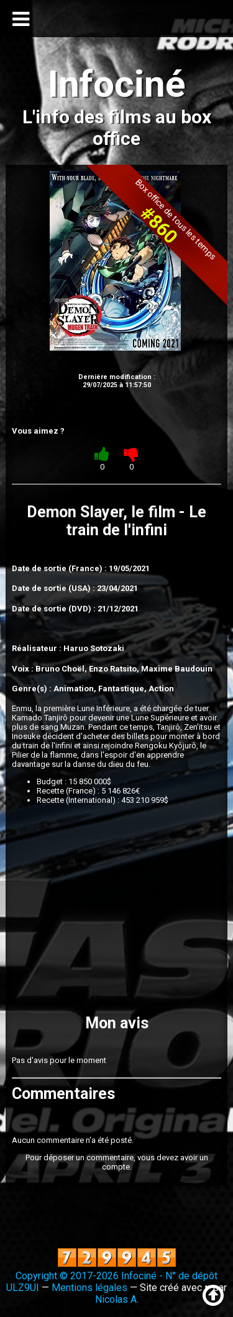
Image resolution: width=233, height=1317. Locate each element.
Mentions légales (89, 1287)
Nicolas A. (117, 1299)
